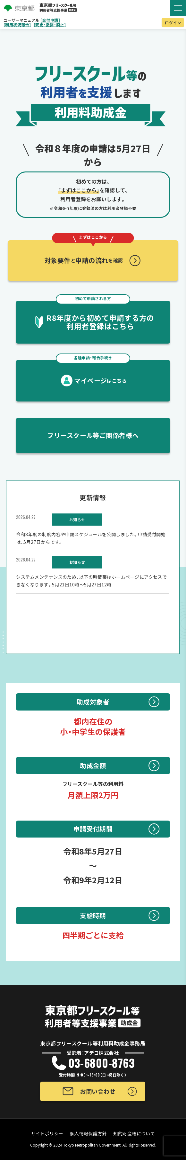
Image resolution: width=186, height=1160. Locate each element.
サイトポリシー (47, 1133)
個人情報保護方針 (88, 1133)
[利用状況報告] (17, 24)
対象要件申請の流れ (89, 252)
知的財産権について (134, 1133)
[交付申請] (50, 20)
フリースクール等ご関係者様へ (93, 435)
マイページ (93, 372)
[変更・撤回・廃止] (50, 24)
